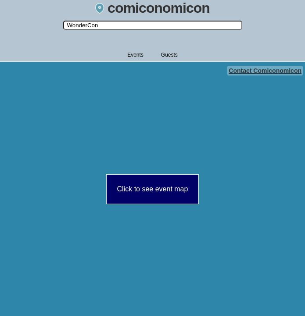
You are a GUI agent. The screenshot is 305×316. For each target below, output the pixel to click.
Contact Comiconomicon (265, 70)
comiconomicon (152, 8)
